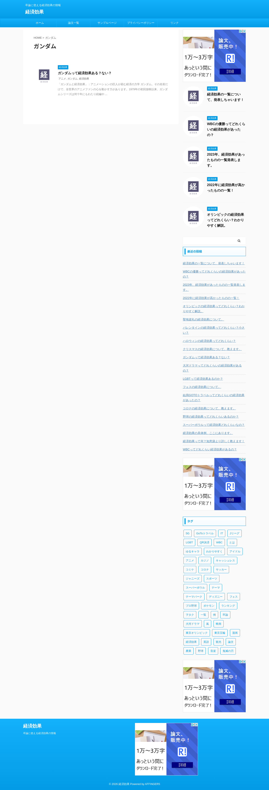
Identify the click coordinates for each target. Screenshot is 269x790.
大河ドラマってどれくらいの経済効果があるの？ (212, 368)
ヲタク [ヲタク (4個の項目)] (190, 614)
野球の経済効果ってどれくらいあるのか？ (211, 416)
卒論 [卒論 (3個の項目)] (225, 614)
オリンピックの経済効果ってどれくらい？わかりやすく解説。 (225, 220)
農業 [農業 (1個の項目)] (188, 650)
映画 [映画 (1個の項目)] (218, 623)
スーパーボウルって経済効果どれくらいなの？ (214, 424)
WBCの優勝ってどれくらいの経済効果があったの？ (226, 129)
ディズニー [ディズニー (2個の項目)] (216, 596)
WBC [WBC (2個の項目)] (219, 542)
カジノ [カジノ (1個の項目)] (205, 560)
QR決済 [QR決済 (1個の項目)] (204, 542)
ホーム (40, 22)
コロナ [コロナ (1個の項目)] (205, 569)
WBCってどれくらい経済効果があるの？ (210, 449)
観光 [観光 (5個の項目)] (218, 641)
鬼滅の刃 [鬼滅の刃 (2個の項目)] (228, 650)
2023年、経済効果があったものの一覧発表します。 (226, 160)
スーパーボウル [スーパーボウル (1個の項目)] (195, 587)
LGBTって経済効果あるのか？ (203, 378)
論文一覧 (73, 22)
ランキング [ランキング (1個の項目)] (228, 605)
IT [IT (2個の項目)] (221, 533)
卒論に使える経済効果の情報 (39, 733)
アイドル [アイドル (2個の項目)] (234, 551)
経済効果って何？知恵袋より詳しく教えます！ (214, 441)
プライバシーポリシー (140, 22)
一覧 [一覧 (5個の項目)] (203, 614)
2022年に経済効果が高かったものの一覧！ (211, 298)
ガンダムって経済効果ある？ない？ (85, 73)
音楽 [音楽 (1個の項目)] (213, 650)
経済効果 (34, 12)
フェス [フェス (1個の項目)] (233, 596)
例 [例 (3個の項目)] (214, 614)
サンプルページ (107, 22)
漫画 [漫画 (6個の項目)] (235, 632)
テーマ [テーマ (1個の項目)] (216, 587)
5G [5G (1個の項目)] (187, 533)
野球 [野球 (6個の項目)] (200, 650)
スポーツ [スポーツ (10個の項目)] (211, 578)
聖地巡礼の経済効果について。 (203, 319)
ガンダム (72, 78)
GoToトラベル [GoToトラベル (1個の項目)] (205, 533)
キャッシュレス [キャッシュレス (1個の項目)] (225, 560)
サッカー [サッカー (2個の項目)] (221, 569)
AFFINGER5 (152, 784)
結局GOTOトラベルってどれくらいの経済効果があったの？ (213, 397)
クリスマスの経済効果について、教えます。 (212, 349)
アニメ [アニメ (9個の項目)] (190, 560)
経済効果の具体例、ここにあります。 (208, 433)
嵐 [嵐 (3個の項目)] (207, 623)
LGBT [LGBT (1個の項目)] (189, 542)
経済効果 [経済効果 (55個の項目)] (191, 641)
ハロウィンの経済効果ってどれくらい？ (209, 341)
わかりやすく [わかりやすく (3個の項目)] (214, 551)
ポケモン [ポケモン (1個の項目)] (208, 605)
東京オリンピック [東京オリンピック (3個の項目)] (197, 632)
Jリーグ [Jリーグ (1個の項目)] (234, 533)
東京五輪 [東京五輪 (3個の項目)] (219, 632)
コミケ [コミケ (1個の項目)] (190, 569)
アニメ (62, 78)
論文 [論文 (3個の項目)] (230, 641)
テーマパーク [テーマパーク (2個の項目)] (194, 596)
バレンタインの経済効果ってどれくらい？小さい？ (214, 330)
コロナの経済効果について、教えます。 (209, 408)
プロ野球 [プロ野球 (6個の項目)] (191, 605)
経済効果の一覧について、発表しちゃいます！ (214, 263)
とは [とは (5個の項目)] (232, 542)
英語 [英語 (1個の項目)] (206, 641)
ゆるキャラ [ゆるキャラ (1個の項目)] (192, 551)
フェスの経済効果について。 (202, 387)
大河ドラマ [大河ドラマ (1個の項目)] (192, 623)
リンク (174, 22)
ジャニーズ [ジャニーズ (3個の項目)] (192, 578)
